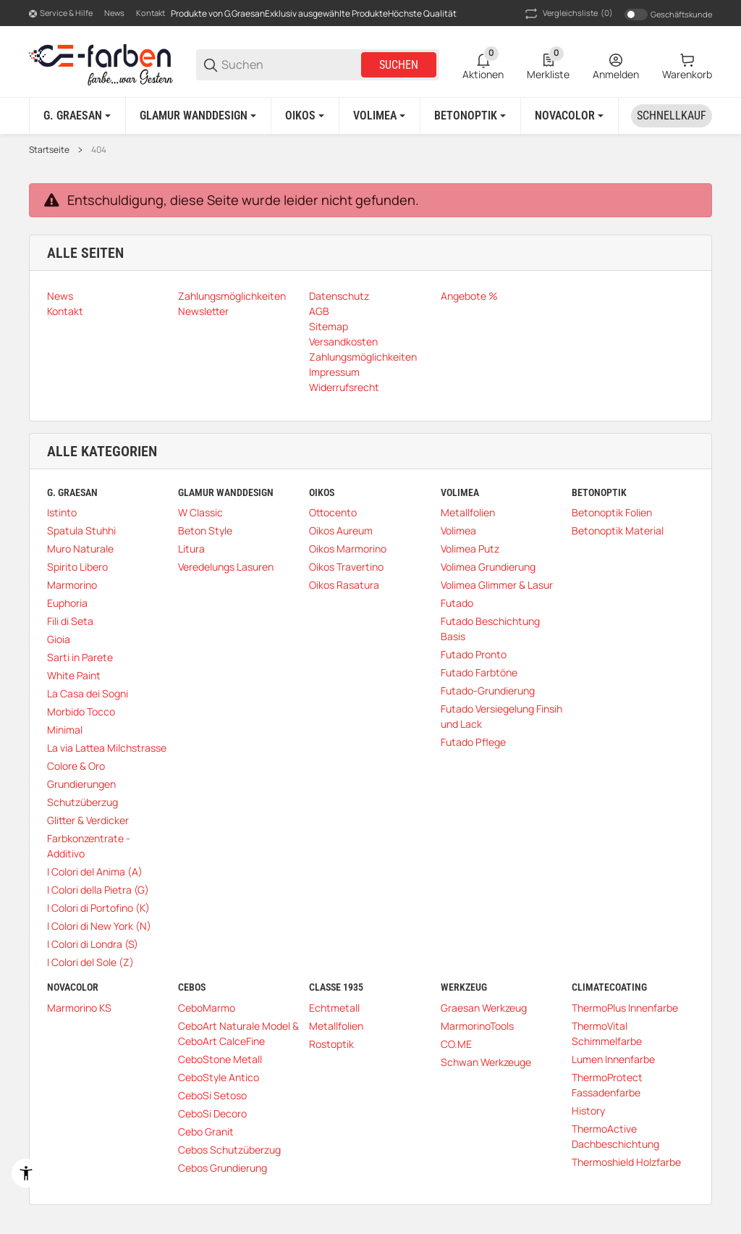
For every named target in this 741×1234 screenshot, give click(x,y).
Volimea (458, 530)
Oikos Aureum (341, 530)
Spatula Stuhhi (81, 530)
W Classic (200, 512)
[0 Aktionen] (483, 65)
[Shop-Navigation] (61, 13)
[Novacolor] (569, 116)
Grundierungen (81, 784)
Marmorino (72, 585)
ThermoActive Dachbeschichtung (615, 1136)
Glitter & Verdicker (88, 820)
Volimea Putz (470, 548)
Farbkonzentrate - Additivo (88, 845)
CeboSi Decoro (212, 1113)
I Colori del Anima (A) (95, 871)
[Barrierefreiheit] (26, 1173)
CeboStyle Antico (218, 1077)
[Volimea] (379, 116)
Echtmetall (334, 1008)
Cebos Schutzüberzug (229, 1150)
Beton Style (205, 530)
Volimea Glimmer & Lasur (497, 585)
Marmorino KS (79, 1008)
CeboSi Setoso (212, 1095)
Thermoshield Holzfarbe (626, 1162)
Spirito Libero (77, 567)
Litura (191, 548)
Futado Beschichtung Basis (490, 628)
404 (98, 150)
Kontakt (150, 12)
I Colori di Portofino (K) (98, 908)
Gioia (58, 639)
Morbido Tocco (81, 711)
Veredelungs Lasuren (226, 567)
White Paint (74, 675)
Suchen (398, 65)
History (588, 1110)
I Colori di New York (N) (99, 926)
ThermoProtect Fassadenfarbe (607, 1084)
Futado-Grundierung (488, 690)
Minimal (64, 729)
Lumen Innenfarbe (613, 1059)
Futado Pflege (473, 742)
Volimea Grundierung (488, 567)
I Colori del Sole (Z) (90, 962)
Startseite (49, 150)
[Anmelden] (616, 65)
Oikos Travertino (346, 567)
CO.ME (456, 1044)
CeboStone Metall (220, 1059)
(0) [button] (567, 13)
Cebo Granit (206, 1131)
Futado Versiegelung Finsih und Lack (501, 716)
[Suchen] (290, 64)
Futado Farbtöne (479, 672)
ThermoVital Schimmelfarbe (607, 1033)
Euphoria (67, 603)
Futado (457, 603)
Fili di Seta (70, 621)
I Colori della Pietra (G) (98, 890)
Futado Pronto (474, 654)
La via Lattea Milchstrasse (106, 748)
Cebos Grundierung (222, 1168)
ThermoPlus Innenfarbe (625, 1008)
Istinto (62, 512)
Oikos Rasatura (344, 585)
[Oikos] (305, 116)
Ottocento (333, 512)
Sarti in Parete (80, 657)
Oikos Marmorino (347, 548)
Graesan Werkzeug (484, 1008)
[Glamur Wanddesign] (198, 116)
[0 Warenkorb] (687, 65)
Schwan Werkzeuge (486, 1062)
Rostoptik (331, 1044)
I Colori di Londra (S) (92, 944)
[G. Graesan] (77, 116)
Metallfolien (468, 512)
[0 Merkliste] (548, 65)
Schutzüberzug (82, 802)
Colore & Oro (76, 766)
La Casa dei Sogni (87, 693)
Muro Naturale (80, 548)
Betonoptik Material (618, 530)
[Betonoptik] (470, 116)
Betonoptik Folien (612, 512)
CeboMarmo (206, 1008)
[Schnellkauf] (671, 115)
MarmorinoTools (477, 1026)
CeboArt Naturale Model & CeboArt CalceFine (238, 1033)
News (114, 12)
